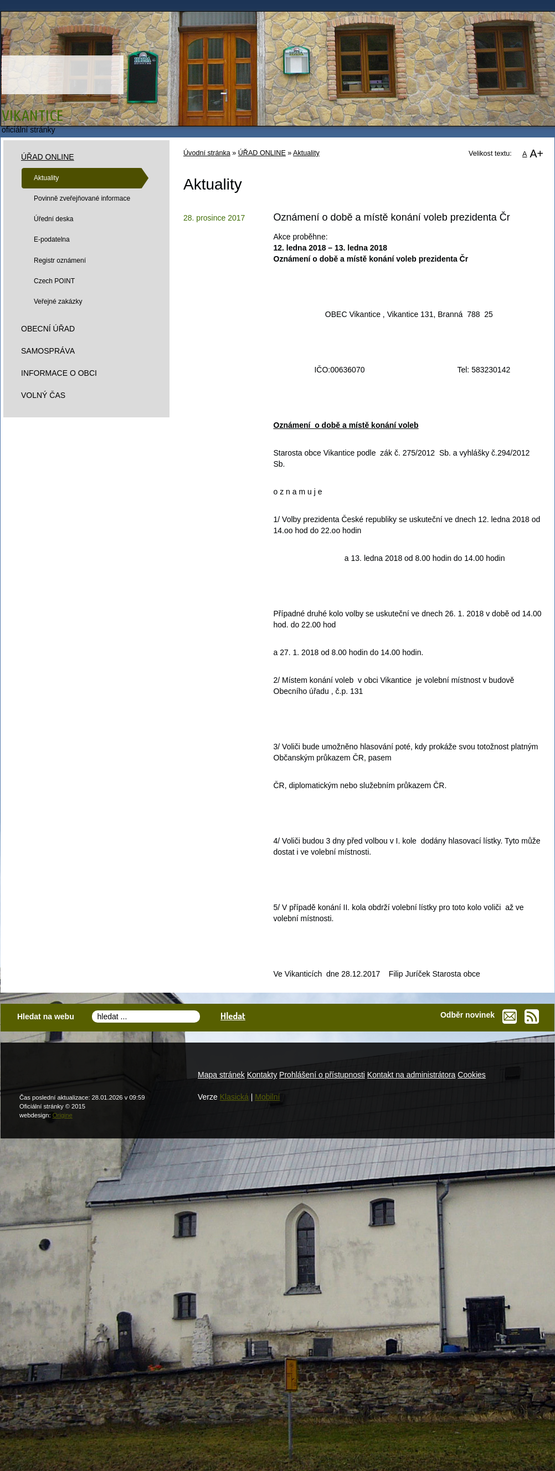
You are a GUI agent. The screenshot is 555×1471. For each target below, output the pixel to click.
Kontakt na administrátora (411, 1074)
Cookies (472, 1074)
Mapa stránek (221, 1074)
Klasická (234, 1096)
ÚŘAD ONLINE (262, 153)
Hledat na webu (45, 1016)
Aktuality (306, 153)
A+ (536, 153)
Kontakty (262, 1074)
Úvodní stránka (206, 153)
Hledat (232, 1015)
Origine (63, 1115)
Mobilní (267, 1096)
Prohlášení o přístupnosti (322, 1074)
